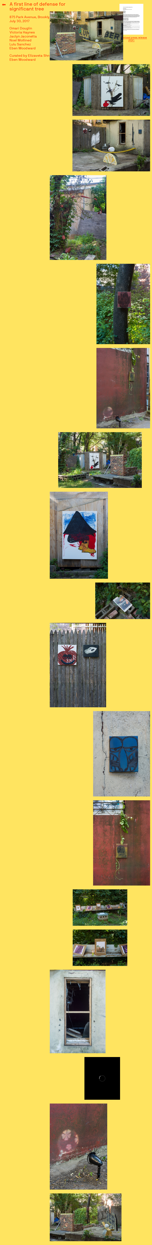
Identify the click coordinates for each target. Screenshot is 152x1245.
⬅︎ (4, 4)
